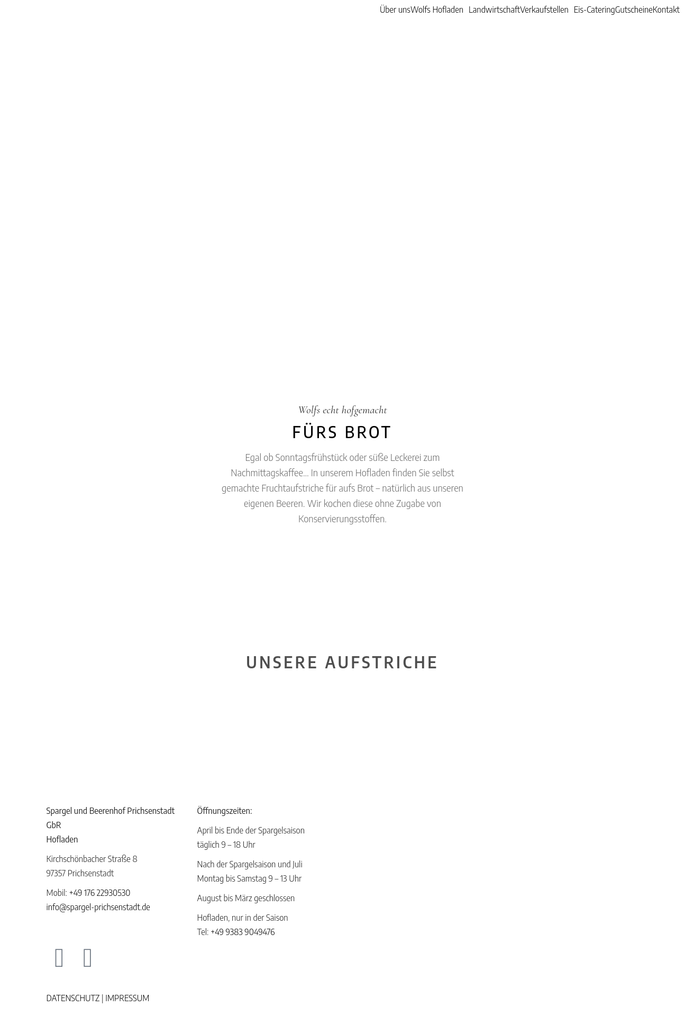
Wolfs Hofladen (436, 9)
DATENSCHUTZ (73, 998)
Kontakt (666, 9)
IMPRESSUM (127, 998)
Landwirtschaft (494, 9)
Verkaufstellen (544, 9)
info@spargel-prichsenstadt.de (98, 907)
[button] (439, 9)
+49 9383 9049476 (243, 932)
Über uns (395, 9)
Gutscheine (634, 9)
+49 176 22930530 (99, 892)
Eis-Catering (594, 9)
